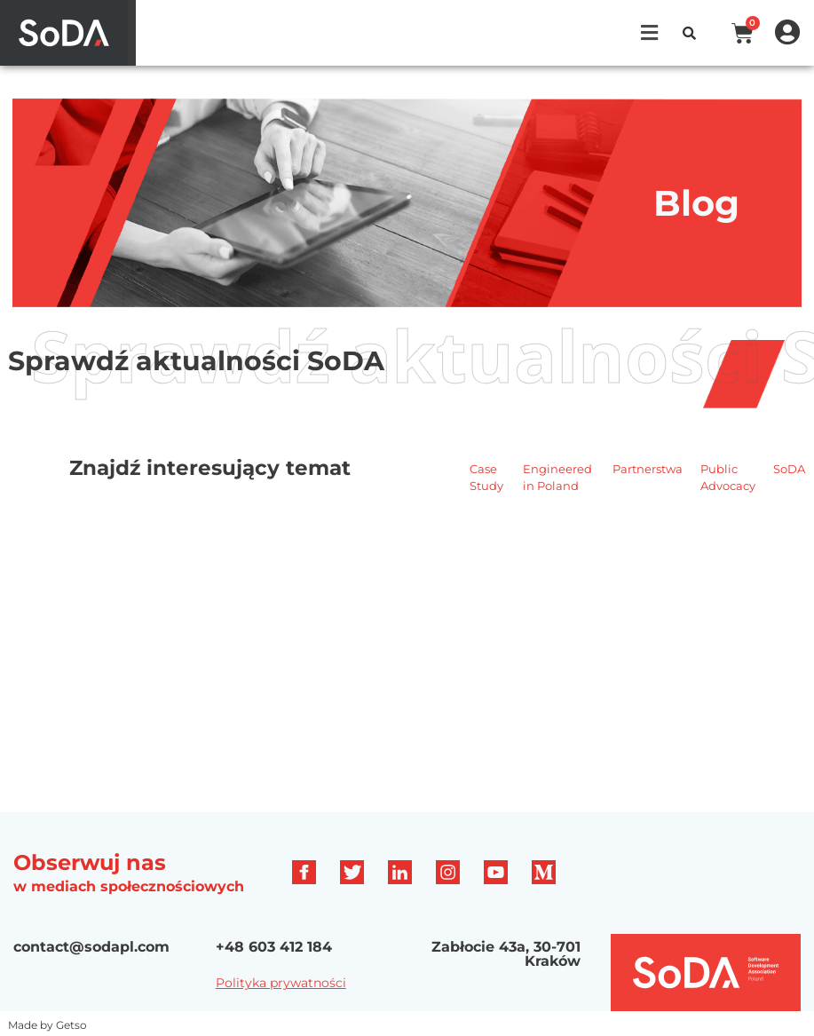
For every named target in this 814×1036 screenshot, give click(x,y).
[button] (649, 33)
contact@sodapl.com (91, 946)
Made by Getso (47, 1025)
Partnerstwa (647, 469)
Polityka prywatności (281, 983)
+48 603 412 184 (274, 946)
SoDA (789, 469)
